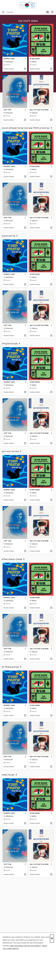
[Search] (3, 12)
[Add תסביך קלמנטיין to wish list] (25, 69)
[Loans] (48, 12)
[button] (25, 58)
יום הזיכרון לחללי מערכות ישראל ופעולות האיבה (27, 128)
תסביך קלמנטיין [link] (9, 59)
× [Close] (52, 938)
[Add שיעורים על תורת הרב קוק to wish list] (51, 120)
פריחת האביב (10, 235)
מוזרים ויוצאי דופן (12, 451)
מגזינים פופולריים (12, 667)
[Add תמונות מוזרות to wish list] (51, 69)
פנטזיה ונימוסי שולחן (13, 559)
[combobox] (23, 12)
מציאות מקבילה (11, 343)
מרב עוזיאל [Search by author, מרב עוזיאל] (8, 113)
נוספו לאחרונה (28, 21)
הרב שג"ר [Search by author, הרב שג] (34, 113)
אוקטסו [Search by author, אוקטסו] (34, 61)
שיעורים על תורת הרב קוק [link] (39, 110)
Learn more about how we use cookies (25, 946)
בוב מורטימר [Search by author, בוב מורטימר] (9, 61)
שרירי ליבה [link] (7, 110)
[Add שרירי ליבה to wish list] (25, 120)
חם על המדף (10, 774)
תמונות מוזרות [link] (35, 59)
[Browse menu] (52, 12)
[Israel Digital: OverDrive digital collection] (28, 4)
